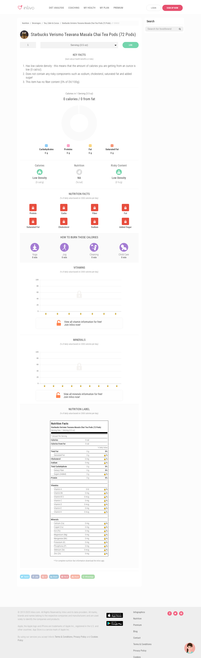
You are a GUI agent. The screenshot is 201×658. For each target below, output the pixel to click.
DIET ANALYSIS (56, 7)
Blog (135, 631)
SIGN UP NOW (172, 8)
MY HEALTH (89, 7)
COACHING (73, 7)
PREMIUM (118, 7)
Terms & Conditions (64, 636)
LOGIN (153, 8)
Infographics (139, 612)
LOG (130, 45)
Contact (137, 637)
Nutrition (137, 618)
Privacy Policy (80, 636)
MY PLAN (104, 7)
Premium (137, 625)
